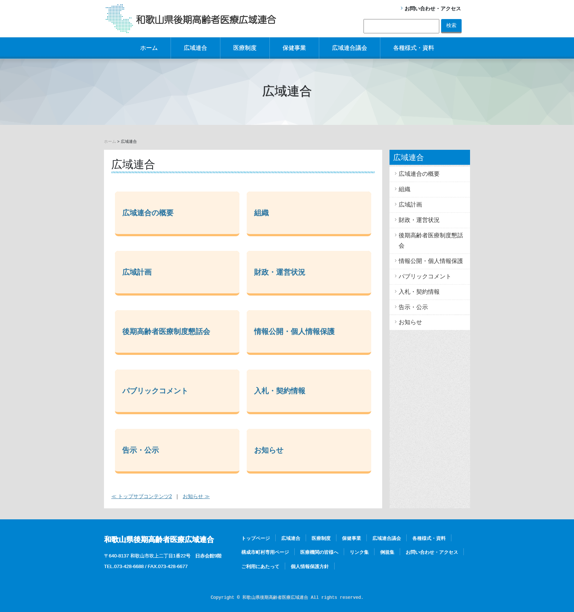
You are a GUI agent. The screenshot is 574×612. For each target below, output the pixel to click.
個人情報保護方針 (310, 566)
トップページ (255, 538)
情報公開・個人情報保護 (294, 331)
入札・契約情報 (279, 391)
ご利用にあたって (260, 566)
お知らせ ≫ (196, 496)
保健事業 (294, 48)
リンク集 (359, 552)
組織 (261, 213)
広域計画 (137, 272)
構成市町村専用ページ (265, 552)
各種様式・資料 (413, 48)
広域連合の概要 (148, 213)
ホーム (149, 48)
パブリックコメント (155, 391)
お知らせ (268, 450)
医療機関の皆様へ (319, 552)
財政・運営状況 (279, 272)
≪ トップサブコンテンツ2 (141, 496)
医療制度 (245, 48)
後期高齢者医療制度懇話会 (166, 331)
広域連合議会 (349, 48)
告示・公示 (140, 450)
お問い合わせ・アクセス (433, 8)
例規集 (387, 552)
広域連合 (195, 48)
